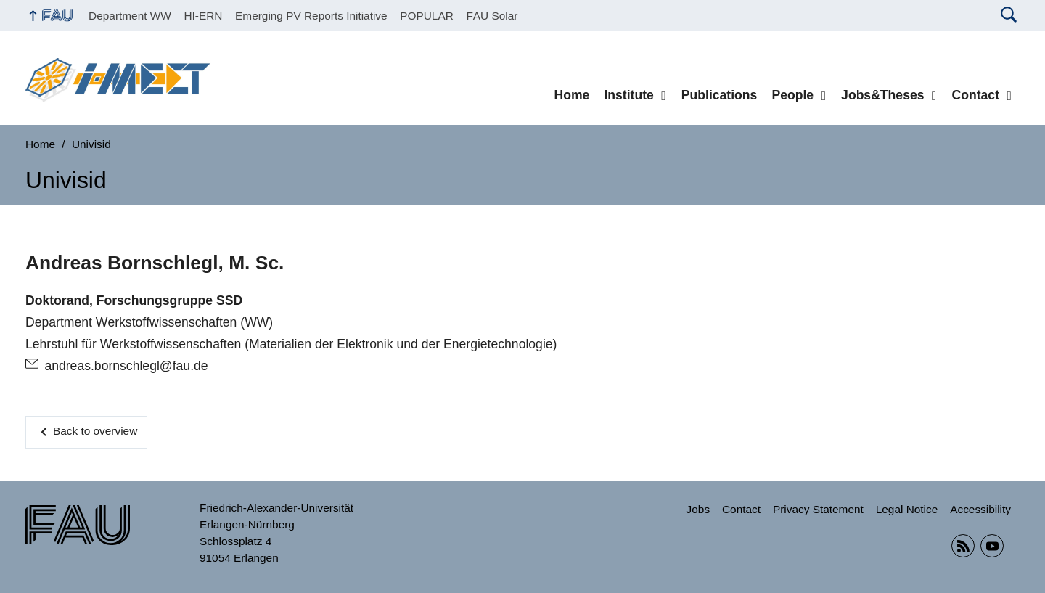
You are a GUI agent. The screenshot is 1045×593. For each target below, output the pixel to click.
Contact (976, 95)
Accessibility (980, 509)
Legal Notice (907, 509)
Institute (628, 95)
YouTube (992, 545)
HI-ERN (203, 15)
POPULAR (427, 15)
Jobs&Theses (882, 95)
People (792, 95)
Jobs (698, 509)
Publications (719, 95)
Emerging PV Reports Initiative (311, 15)
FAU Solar (491, 15)
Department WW (130, 15)
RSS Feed (963, 545)
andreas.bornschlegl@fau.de (126, 366)
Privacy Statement (818, 509)
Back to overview (95, 431)
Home (571, 95)
